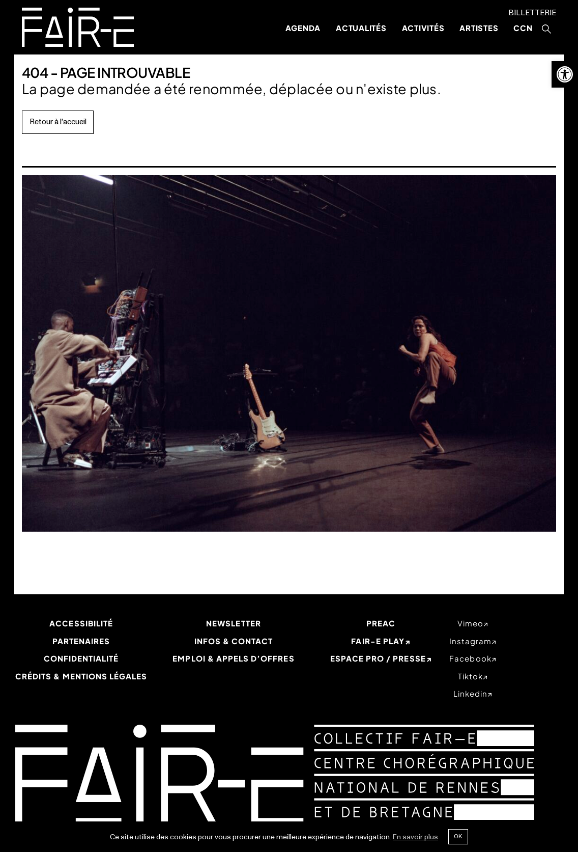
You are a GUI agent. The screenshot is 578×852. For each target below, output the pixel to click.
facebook (470, 658)
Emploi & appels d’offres (233, 658)
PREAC (380, 623)
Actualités (361, 28)
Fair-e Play (377, 641)
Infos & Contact (233, 641)
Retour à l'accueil (58, 122)
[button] (565, 74)
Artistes (478, 28)
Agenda (303, 28)
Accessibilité (81, 623)
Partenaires (81, 641)
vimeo (470, 623)
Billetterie (532, 13)
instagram (470, 641)
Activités (423, 28)
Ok (458, 836)
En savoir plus (415, 837)
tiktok (470, 676)
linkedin (470, 693)
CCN (522, 28)
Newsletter (233, 623)
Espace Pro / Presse (378, 658)
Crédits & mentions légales (81, 676)
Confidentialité (81, 658)
